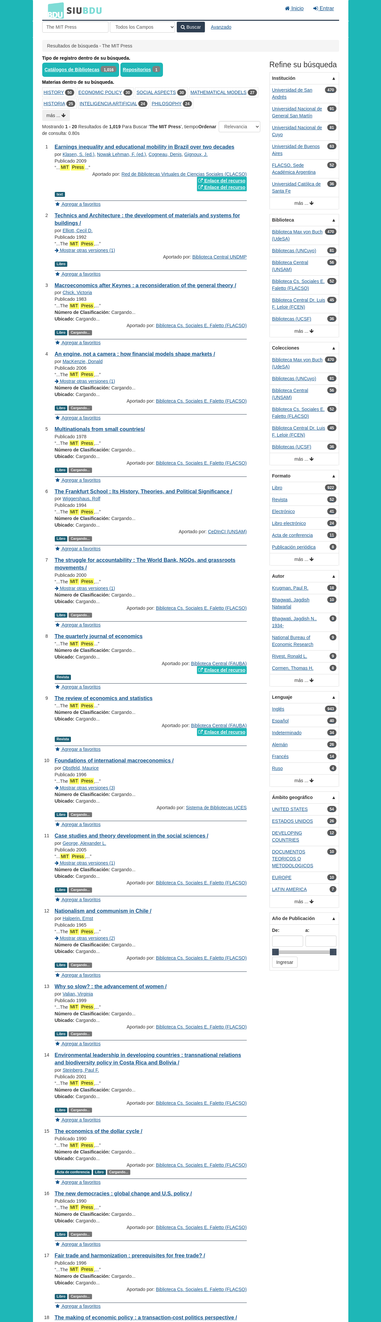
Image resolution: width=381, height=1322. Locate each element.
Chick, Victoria (77, 292)
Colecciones (285, 348)
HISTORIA (54, 103)
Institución (284, 78)
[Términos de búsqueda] (75, 27)
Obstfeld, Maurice (81, 768)
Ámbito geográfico (292, 797)
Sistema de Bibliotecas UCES (216, 807)
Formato (281, 475)
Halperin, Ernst (78, 918)
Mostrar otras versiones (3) (85, 787)
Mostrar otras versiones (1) (85, 250)
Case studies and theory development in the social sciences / (131, 836)
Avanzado (221, 27)
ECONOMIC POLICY (100, 92)
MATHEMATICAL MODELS (218, 92)
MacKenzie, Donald (83, 361)
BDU (54, 10)
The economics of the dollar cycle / (99, 1131)
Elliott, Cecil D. (78, 230)
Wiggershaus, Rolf (81, 498)
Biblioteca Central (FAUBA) (219, 663)
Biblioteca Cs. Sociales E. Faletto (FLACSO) (201, 325)
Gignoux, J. (196, 154)
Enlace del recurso (221, 180)
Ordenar (207, 126)
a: (307, 930)
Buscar (191, 27)
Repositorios (137, 69)
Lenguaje (282, 697)
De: (276, 930)
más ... (56, 115)
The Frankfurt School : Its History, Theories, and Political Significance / (143, 491)
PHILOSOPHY (167, 103)
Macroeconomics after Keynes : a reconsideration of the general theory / (145, 285)
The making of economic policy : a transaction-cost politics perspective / (146, 1317)
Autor (278, 576)
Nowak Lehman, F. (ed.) (121, 154)
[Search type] (142, 27)
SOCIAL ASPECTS (156, 92)
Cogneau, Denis (164, 154)
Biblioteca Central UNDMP (219, 257)
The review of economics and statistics (104, 698)
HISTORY (54, 92)
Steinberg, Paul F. (81, 1070)
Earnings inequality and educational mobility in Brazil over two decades (145, 147)
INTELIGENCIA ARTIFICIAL (108, 103)
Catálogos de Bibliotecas (72, 69)
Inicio (294, 8)
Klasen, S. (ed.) (79, 154)
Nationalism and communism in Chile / (103, 911)
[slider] (275, 952)
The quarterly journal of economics (99, 636)
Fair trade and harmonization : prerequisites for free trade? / (130, 1255)
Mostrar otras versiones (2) (85, 938)
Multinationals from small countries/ (100, 429)
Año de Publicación (293, 918)
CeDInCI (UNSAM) (227, 531)
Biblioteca (283, 220)
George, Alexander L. (84, 843)
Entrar (323, 8)
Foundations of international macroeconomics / (114, 760)
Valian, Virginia (78, 994)
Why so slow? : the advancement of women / (111, 986)
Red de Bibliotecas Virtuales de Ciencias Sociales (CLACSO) (183, 174)
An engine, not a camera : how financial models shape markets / (135, 354)
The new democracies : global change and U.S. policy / (123, 1193)
